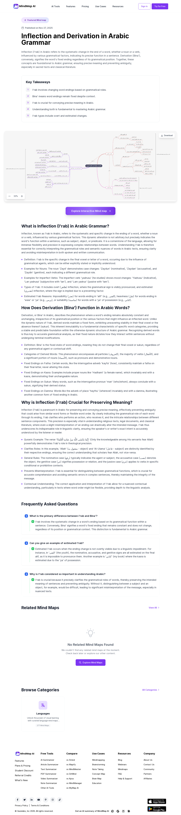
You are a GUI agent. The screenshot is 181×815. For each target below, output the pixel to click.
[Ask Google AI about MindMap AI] (117, 811)
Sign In (144, 6)
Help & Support (125, 779)
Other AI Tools (47, 788)
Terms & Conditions (40, 806)
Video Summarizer (49, 779)
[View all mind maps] (154, 607)
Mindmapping (98, 760)
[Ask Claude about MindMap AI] (128, 811)
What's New (21, 780)
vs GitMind (71, 774)
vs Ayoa (70, 779)
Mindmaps (123, 769)
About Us (148, 760)
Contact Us (149, 765)
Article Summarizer (49, 765)
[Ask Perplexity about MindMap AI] (123, 811)
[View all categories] (151, 690)
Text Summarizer (49, 769)
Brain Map (96, 779)
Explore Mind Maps (90, 662)
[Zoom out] (9, 196)
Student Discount (24, 771)
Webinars (122, 765)
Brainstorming (98, 765)
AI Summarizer (47, 760)
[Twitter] (24, 800)
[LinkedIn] (31, 800)
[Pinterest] (45, 800)
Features (70, 6)
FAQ (120, 774)
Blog (120, 760)
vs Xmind (70, 760)
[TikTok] (59, 800)
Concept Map (98, 774)
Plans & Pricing (22, 766)
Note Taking (97, 769)
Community (149, 769)
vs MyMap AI (72, 788)
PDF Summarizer (48, 774)
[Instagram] (52, 800)
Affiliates (148, 779)
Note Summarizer (49, 783)
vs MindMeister (73, 769)
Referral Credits (23, 775)
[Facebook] (17, 800)
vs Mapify (71, 765)
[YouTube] (38, 800)
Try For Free (159, 6)
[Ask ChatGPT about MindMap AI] (112, 811)
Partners (148, 774)
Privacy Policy (21, 806)
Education (96, 783)
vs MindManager (74, 783)
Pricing (85, 6)
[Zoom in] (21, 196)
